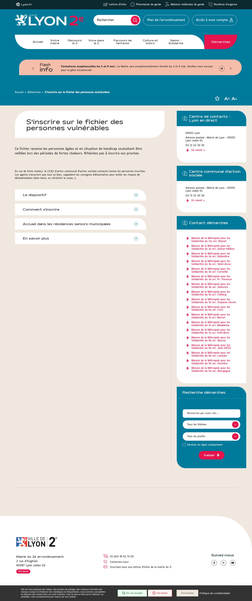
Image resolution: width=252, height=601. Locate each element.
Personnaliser (187, 593)
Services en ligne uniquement (205, 445)
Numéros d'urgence (225, 4)
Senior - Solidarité (176, 42)
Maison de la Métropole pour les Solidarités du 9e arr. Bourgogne (210, 369)
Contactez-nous (119, 562)
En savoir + (198, 150)
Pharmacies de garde (148, 4)
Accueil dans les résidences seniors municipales (67, 224)
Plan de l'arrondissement (166, 20)
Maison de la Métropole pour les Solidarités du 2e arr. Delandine (210, 255)
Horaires (23, 571)
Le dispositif (35, 195)
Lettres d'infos (117, 4)
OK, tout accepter (132, 593)
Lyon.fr (26, 4)
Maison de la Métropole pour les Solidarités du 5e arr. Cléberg (210, 293)
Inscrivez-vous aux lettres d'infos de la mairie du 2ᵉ (141, 567)
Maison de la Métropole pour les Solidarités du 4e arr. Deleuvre (210, 285)
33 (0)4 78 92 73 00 (122, 556)
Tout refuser (159, 593)
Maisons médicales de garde (187, 4)
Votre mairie (54, 42)
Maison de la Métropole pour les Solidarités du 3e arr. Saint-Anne (211, 262)
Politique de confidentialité (215, 593)
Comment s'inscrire (41, 209)
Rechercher (105, 20)
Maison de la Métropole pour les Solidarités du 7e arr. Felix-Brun (210, 331)
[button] (33, 68)
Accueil (38, 41)
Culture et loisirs (150, 42)
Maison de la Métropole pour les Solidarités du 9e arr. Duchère (210, 362)
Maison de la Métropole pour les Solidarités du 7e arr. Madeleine (210, 324)
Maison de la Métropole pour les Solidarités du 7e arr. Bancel (210, 316)
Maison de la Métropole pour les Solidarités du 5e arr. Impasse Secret (213, 301)
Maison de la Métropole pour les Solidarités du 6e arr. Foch (210, 308)
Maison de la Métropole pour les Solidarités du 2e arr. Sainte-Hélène (212, 247)
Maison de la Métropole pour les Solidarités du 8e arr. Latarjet (210, 354)
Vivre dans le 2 (96, 42)
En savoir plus (36, 238)
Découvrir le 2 (75, 42)
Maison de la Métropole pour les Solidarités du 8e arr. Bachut (210, 339)
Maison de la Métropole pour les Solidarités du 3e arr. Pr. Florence (211, 278)
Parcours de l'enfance (123, 42)
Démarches (220, 41)
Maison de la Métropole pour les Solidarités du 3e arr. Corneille (210, 270)
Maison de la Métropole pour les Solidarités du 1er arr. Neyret (210, 240)
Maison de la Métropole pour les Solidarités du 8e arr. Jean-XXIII (211, 347)
